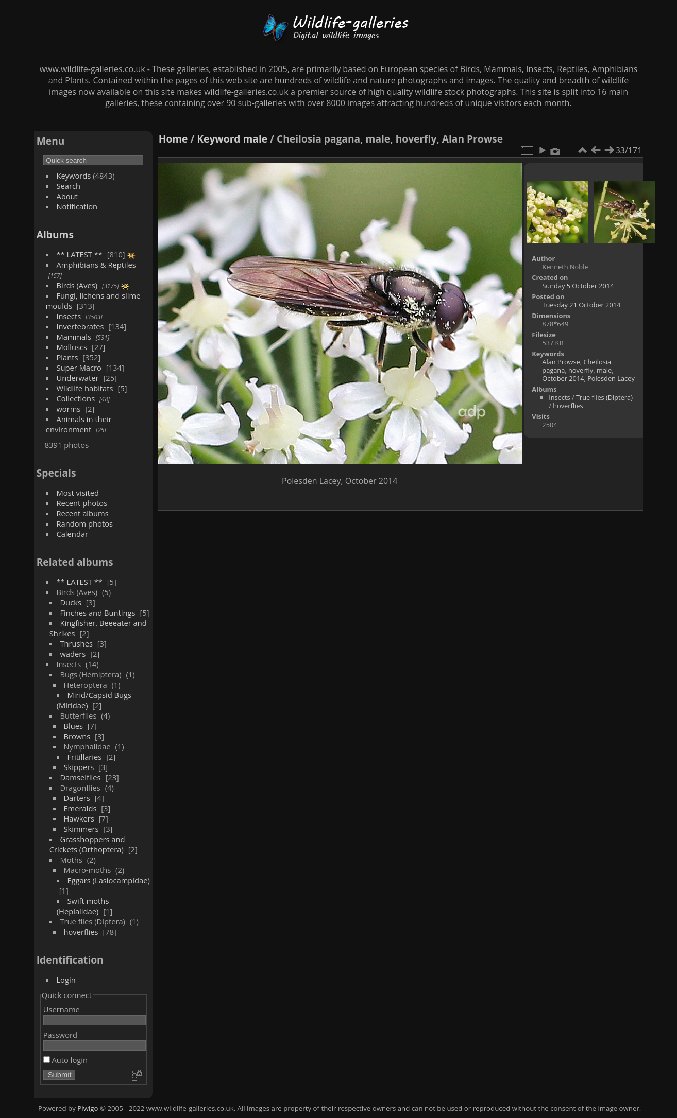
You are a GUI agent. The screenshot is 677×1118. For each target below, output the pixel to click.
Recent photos (81, 503)
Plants (67, 357)
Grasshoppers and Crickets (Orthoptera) (87, 844)
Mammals (73, 336)
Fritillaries (84, 757)
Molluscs (71, 347)
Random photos (84, 523)
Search (68, 186)
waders (73, 654)
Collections (75, 398)
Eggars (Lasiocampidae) (108, 880)
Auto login (65, 1060)
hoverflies (80, 932)
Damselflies (80, 777)
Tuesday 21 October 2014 (581, 304)
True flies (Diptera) (604, 397)
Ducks (70, 602)
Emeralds (79, 808)
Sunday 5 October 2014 (578, 285)
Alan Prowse (561, 361)
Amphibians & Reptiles (96, 264)
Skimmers (80, 829)
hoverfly (580, 370)
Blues (73, 726)
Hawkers (78, 818)
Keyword (218, 139)
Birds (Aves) (76, 285)
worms (68, 409)
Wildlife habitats (84, 388)
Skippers (78, 767)
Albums (55, 234)
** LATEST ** (79, 254)
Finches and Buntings (97, 612)
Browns (76, 736)
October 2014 (563, 378)
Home (173, 139)
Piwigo (87, 1108)
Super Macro (78, 367)
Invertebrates (80, 326)
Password (60, 1034)
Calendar (72, 534)
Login (65, 979)
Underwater (77, 378)
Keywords (73, 175)
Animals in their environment (79, 424)
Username (61, 1009)
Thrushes (76, 643)
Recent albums (82, 513)
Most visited (77, 492)
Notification (76, 206)
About (66, 196)
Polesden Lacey (611, 378)
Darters (76, 798)
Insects (68, 316)
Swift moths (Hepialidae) (83, 906)
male (255, 139)
